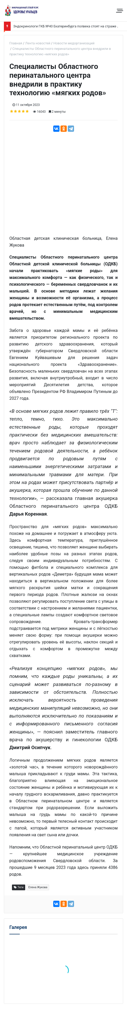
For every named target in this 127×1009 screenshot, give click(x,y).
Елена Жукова (37, 887)
